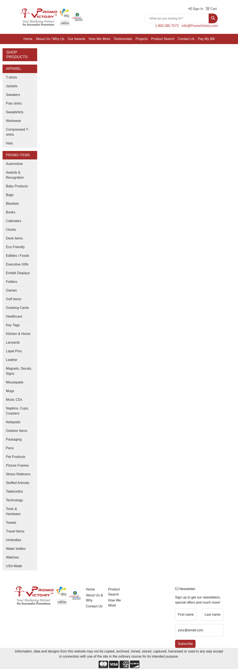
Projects (142, 39)
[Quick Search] (176, 18)
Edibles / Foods (17, 255)
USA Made (14, 566)
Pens (10, 448)
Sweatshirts (14, 112)
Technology (14, 500)
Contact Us (186, 39)
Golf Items (13, 299)
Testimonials (123, 39)
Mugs (10, 391)
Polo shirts (14, 103)
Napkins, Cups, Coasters (17, 410)
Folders (11, 281)
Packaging (14, 439)
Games (11, 290)
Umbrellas (13, 540)
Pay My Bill (206, 39)
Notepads (13, 422)
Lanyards (13, 342)
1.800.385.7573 (167, 26)
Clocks (11, 229)
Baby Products (17, 186)
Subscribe (185, 644)
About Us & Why (94, 597)
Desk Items (14, 238)
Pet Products (15, 457)
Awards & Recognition (15, 175)
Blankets (12, 203)
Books (10, 212)
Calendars (13, 221)
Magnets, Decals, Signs (19, 371)
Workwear (13, 121)
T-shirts (11, 77)
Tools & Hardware (13, 511)
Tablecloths (14, 491)
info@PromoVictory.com (200, 26)
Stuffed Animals (17, 483)
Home (28, 39)
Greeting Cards (17, 308)
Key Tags (13, 325)
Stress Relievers (18, 474)
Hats (9, 143)
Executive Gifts (17, 264)
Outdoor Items (16, 431)
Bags (10, 195)
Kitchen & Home (18, 334)
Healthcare (14, 316)
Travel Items (15, 531)
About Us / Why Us (50, 39)
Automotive (14, 164)
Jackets (11, 86)
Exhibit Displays (18, 273)
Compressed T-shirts (17, 132)
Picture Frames (17, 465)
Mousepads (14, 382)
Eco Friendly (15, 247)
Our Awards (76, 39)
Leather (11, 360)
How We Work (99, 39)
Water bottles (16, 548)
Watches (12, 557)
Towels (11, 522)
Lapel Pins (14, 351)
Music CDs (14, 399)
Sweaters (13, 95)
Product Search (162, 39)
